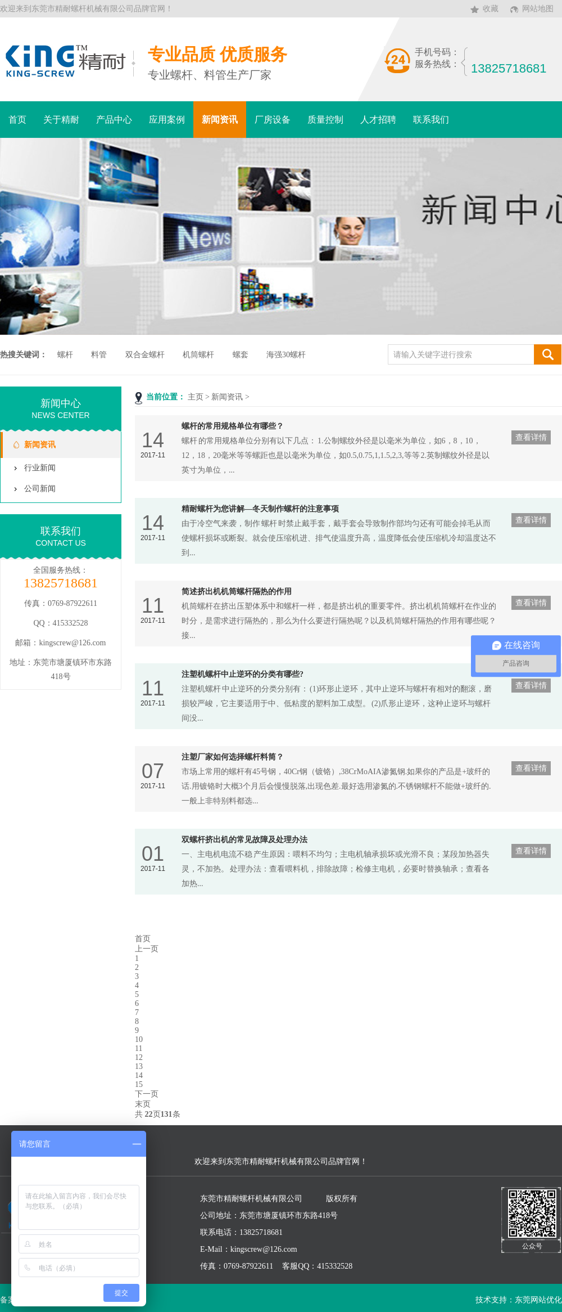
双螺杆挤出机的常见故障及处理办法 (244, 839)
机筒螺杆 (198, 355)
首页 (17, 119)
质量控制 (325, 119)
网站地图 (538, 9)
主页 (195, 397)
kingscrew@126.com (72, 643)
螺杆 (65, 355)
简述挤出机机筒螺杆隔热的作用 (237, 591)
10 (139, 1039)
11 (138, 1048)
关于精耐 (61, 119)
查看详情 (531, 437)
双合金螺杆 (145, 355)
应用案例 (167, 119)
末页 (143, 1104)
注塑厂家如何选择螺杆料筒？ (233, 757)
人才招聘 (378, 119)
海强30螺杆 (286, 355)
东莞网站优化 (538, 1300)
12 (139, 1057)
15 (139, 1084)
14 (139, 1075)
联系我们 (431, 119)
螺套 (240, 355)
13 (139, 1066)
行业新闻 (40, 468)
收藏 (490, 9)
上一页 (146, 949)
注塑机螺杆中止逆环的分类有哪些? (242, 674)
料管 (99, 355)
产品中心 (114, 119)
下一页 (146, 1094)
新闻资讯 (220, 119)
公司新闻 (40, 488)
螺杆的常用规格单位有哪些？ (233, 426)
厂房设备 (273, 119)
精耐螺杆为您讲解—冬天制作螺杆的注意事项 (260, 509)
